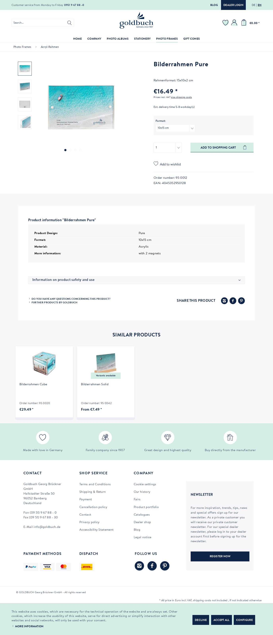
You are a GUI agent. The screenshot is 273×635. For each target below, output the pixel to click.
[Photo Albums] (118, 39)
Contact (85, 514)
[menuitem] (43, 23)
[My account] (235, 23)
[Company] (94, 39)
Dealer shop (142, 522)
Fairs (137, 499)
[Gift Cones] (191, 39)
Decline (201, 620)
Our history (142, 492)
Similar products (136, 335)
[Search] (69, 23)
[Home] (77, 39)
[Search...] (43, 23)
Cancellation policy (93, 507)
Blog (214, 5)
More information (29, 626)
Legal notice (142, 537)
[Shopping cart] (250, 23)
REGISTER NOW (220, 556)
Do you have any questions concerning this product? (71, 299)
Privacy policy (89, 522)
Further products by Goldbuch (55, 302)
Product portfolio (146, 507)
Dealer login (233, 5)
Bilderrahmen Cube (33, 384)
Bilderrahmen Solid (95, 384)
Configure (244, 620)
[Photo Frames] (167, 39)
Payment (85, 499)
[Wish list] (226, 23)
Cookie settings (145, 484)
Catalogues (142, 514)
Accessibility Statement (96, 529)
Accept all (221, 620)
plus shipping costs (181, 97)
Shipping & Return (92, 492)
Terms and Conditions (95, 484)
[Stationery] (142, 39)
